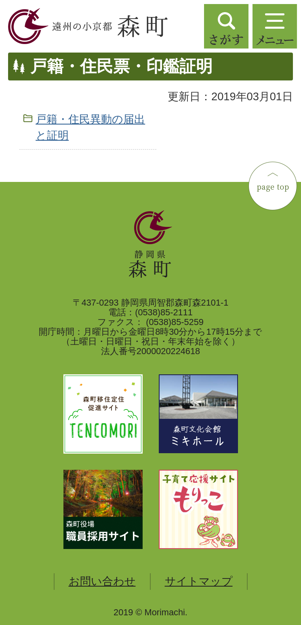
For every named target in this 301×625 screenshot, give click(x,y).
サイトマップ (199, 581)
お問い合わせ (102, 581)
